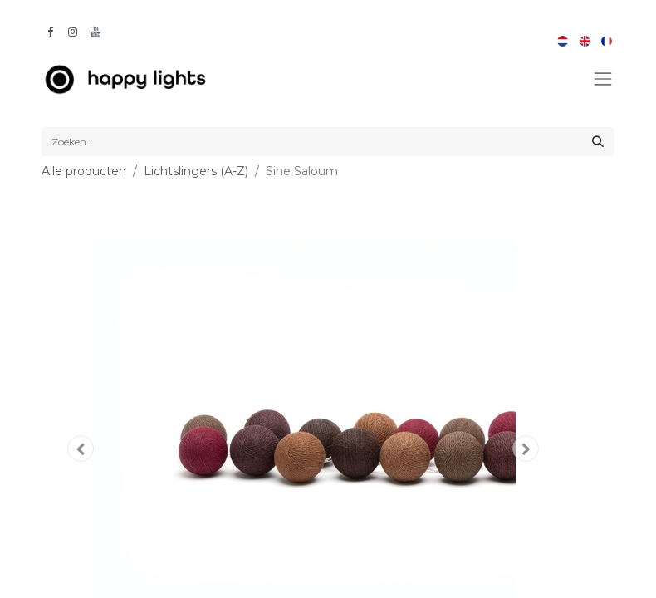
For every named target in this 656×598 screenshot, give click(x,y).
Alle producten (84, 171)
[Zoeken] (597, 141)
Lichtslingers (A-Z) (196, 171)
